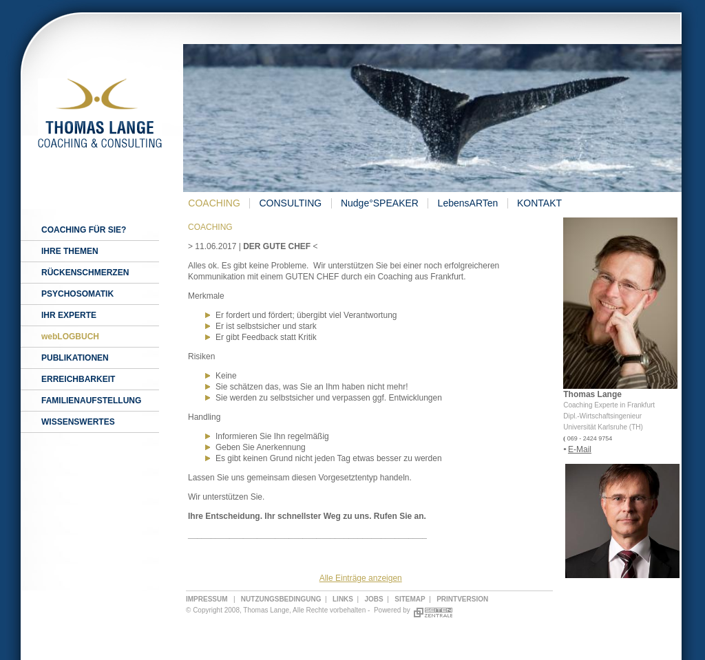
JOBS (374, 599)
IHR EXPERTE (68, 315)
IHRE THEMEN (69, 251)
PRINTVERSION (462, 599)
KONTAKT (539, 203)
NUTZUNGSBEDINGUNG (281, 599)
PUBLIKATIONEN (75, 358)
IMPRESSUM (207, 599)
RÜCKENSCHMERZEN (85, 272)
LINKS (343, 599)
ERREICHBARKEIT (78, 379)
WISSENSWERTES (78, 422)
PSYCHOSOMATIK (77, 294)
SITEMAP (409, 599)
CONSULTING (290, 203)
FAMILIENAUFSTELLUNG (91, 400)
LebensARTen (468, 203)
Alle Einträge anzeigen (360, 578)
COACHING (214, 203)
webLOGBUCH (70, 336)
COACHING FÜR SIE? (83, 230)
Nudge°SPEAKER (380, 203)
